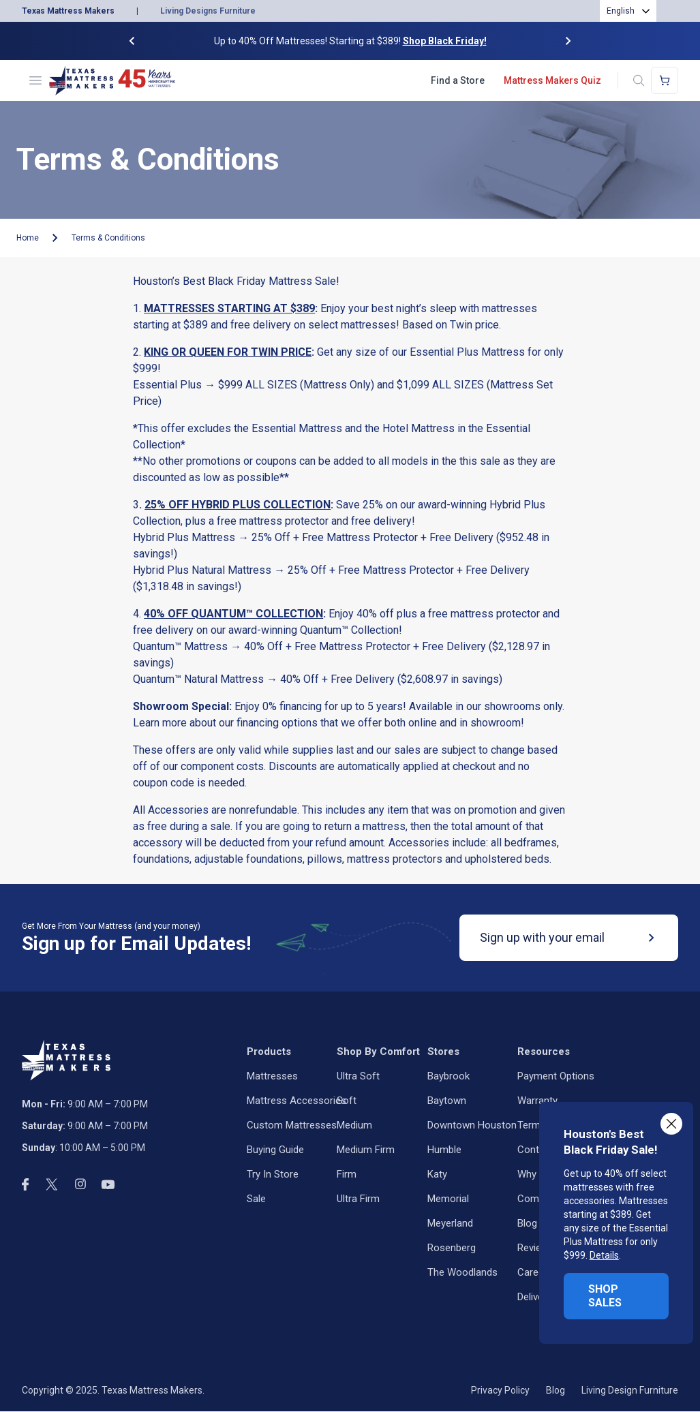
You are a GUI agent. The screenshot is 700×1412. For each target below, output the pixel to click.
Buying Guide (275, 1150)
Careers (535, 1272)
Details (604, 1255)
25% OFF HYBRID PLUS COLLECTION (237, 504)
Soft (346, 1100)
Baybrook (448, 1076)
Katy (437, 1174)
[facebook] (25, 1184)
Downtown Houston (472, 1125)
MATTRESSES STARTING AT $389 (229, 308)
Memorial (448, 1199)
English (621, 11)
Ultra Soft (358, 1076)
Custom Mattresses (292, 1125)
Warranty (537, 1100)
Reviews (535, 1248)
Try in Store (273, 1174)
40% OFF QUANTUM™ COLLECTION (233, 613)
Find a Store (458, 80)
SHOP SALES (605, 1296)
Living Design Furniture (629, 1390)
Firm (346, 1174)
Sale (256, 1199)
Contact (535, 1150)
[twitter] (52, 1184)
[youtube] (108, 1184)
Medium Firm (366, 1150)
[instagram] (80, 1184)
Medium (354, 1125)
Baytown (446, 1100)
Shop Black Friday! (445, 40)
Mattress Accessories (296, 1100)
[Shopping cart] (664, 80)
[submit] (652, 938)
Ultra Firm (358, 1199)
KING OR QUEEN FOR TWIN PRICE (227, 352)
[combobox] (628, 11)
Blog (527, 1223)
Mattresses (272, 1076)
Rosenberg (451, 1248)
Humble (444, 1150)
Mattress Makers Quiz (552, 80)
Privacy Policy (500, 1390)
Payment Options (555, 1076)
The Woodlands (462, 1272)
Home (27, 238)
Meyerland (450, 1223)
